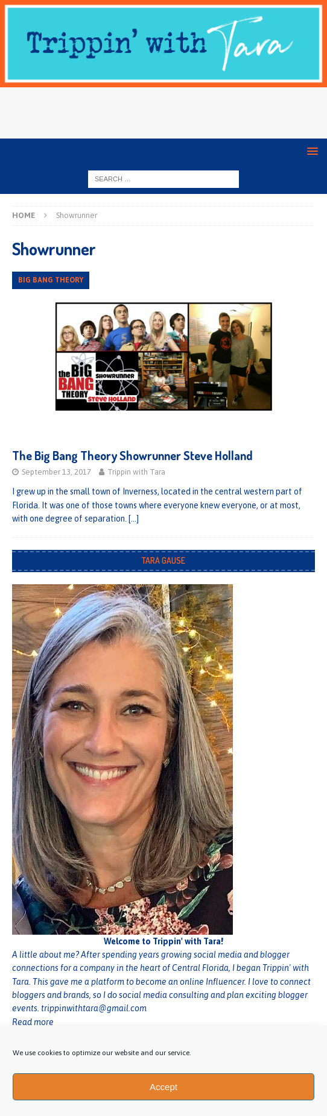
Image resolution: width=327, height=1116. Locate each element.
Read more (33, 1022)
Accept (163, 1087)
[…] (134, 518)
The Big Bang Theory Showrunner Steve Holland (132, 455)
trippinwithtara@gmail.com (94, 1008)
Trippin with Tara (136, 471)
